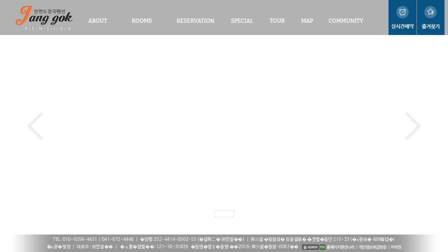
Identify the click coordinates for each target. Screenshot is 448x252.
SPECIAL (242, 21)
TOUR (277, 21)
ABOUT (97, 21)
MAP (307, 21)
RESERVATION (195, 21)
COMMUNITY (346, 21)
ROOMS (142, 21)
